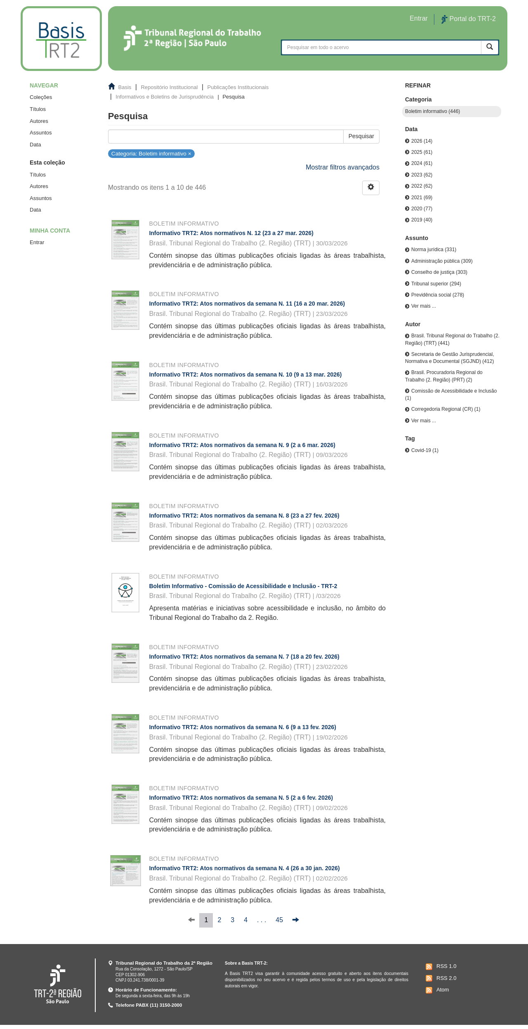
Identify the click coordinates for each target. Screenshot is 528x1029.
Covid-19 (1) (424, 450)
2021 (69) (421, 197)
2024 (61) (421, 163)
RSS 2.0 (440, 978)
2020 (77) (421, 209)
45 (279, 919)
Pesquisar (361, 136)
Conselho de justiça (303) (439, 272)
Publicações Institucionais (238, 87)
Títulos (38, 109)
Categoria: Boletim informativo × (151, 153)
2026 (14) (421, 141)
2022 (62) (421, 186)
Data (35, 144)
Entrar (37, 242)
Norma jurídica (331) (433, 249)
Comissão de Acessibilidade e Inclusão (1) (451, 394)
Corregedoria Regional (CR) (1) (445, 409)
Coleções (41, 97)
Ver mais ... (423, 306)
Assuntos (41, 133)
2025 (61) (421, 152)
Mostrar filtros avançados (343, 167)
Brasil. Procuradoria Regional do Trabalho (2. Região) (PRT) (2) (444, 376)
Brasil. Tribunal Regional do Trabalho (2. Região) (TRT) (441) (452, 339)
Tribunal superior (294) (436, 284)
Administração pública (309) (442, 261)
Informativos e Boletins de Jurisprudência (165, 97)
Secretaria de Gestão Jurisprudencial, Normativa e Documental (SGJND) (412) (449, 357)
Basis (125, 87)
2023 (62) (421, 175)
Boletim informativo (184, 223)
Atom (436, 990)
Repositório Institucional (169, 87)
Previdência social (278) (437, 295)
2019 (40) (421, 220)
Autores (39, 121)
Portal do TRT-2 (468, 19)
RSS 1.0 (440, 966)
